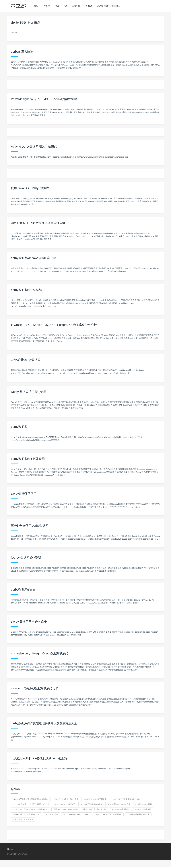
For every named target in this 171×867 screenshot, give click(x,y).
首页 (36, 6)
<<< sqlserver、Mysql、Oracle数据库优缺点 (40, 653)
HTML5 (116, 6)
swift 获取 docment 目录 (119, 804)
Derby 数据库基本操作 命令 (29, 621)
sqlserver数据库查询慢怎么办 (126, 799)
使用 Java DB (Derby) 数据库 (30, 188)
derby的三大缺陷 (22, 51)
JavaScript (102, 6)
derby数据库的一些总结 (26, 290)
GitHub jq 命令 (51, 814)
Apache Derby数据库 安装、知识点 (34, 146)
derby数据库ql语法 (23, 589)
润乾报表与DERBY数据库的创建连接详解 (38, 223)
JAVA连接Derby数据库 (25, 359)
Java (57, 6)
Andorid (76, 6)
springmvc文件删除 (120, 809)
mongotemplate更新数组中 (96, 799)
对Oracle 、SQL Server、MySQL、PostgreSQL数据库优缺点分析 (54, 324)
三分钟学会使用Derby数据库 (29, 525)
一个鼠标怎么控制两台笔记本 (138, 814)
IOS (66, 6)
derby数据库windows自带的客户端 (33, 258)
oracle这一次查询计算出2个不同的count (30, 809)
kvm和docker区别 (143, 804)
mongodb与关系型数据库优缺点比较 (35, 688)
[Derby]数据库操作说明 (26, 557)
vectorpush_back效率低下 (63, 804)
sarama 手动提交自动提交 (91, 804)
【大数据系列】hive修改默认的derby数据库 (39, 758)
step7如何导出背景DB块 (23, 819)
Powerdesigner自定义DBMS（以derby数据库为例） (45, 99)
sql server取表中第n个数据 (66, 799)
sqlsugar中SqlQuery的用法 (76, 814)
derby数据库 (19, 426)
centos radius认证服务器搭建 (108, 814)
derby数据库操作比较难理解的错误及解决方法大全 (44, 723)
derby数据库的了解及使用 (28, 458)
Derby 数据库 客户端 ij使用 (28, 391)
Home (10, 849)
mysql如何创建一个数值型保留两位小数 (29, 804)
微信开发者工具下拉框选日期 (94, 809)
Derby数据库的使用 (23, 493)
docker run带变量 (142, 809)
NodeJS (89, 6)
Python (46, 6)
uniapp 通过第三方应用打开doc (26, 814)
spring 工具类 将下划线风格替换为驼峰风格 (30, 799)
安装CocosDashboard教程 (66, 809)
